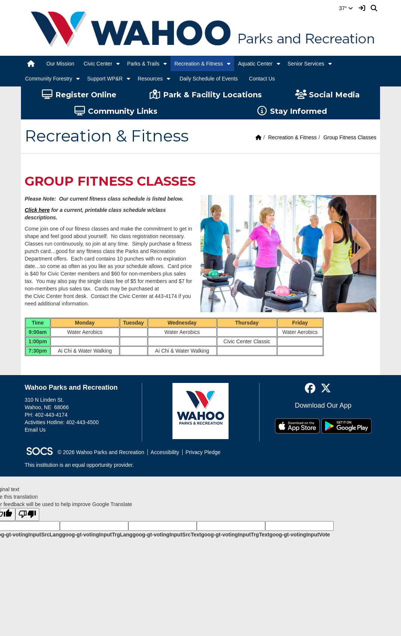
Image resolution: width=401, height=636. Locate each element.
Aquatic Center (255, 64)
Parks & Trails (143, 64)
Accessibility (165, 452)
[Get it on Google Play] (346, 426)
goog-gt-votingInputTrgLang (97, 535)
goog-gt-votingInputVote (299, 535)
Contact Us (262, 79)
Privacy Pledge (203, 452)
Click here (37, 210)
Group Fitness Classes (349, 137)
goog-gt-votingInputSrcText (166, 535)
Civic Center (98, 64)
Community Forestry (48, 79)
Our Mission (60, 64)
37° (346, 8)
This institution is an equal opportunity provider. (79, 465)
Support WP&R (105, 79)
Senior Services (306, 64)
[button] (118, 63)
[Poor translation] (27, 514)
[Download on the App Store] (297, 426)
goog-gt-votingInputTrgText (235, 535)
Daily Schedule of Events (209, 79)
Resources (150, 79)
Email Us (35, 430)
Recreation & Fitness (198, 64)
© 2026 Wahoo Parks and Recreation (101, 452)
